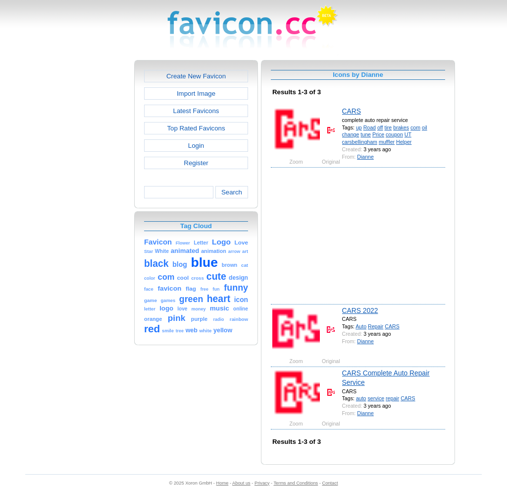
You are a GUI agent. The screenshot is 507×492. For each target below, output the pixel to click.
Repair (375, 326)
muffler (387, 142)
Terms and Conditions (295, 483)
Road (369, 127)
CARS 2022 (360, 310)
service (375, 398)
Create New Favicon (196, 76)
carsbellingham (359, 142)
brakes (401, 127)
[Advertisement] (91, 209)
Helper (403, 142)
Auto (360, 326)
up (359, 127)
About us (241, 483)
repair (392, 398)
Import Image (196, 93)
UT (408, 134)
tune (365, 134)
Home (222, 483)
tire (388, 127)
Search (231, 192)
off (380, 127)
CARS (351, 111)
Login (196, 145)
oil (424, 127)
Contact (330, 483)
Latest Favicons (196, 111)
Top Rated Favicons (196, 128)
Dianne (365, 157)
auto (361, 398)
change (350, 134)
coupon (394, 134)
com (415, 127)
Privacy (261, 483)
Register (196, 163)
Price (378, 134)
